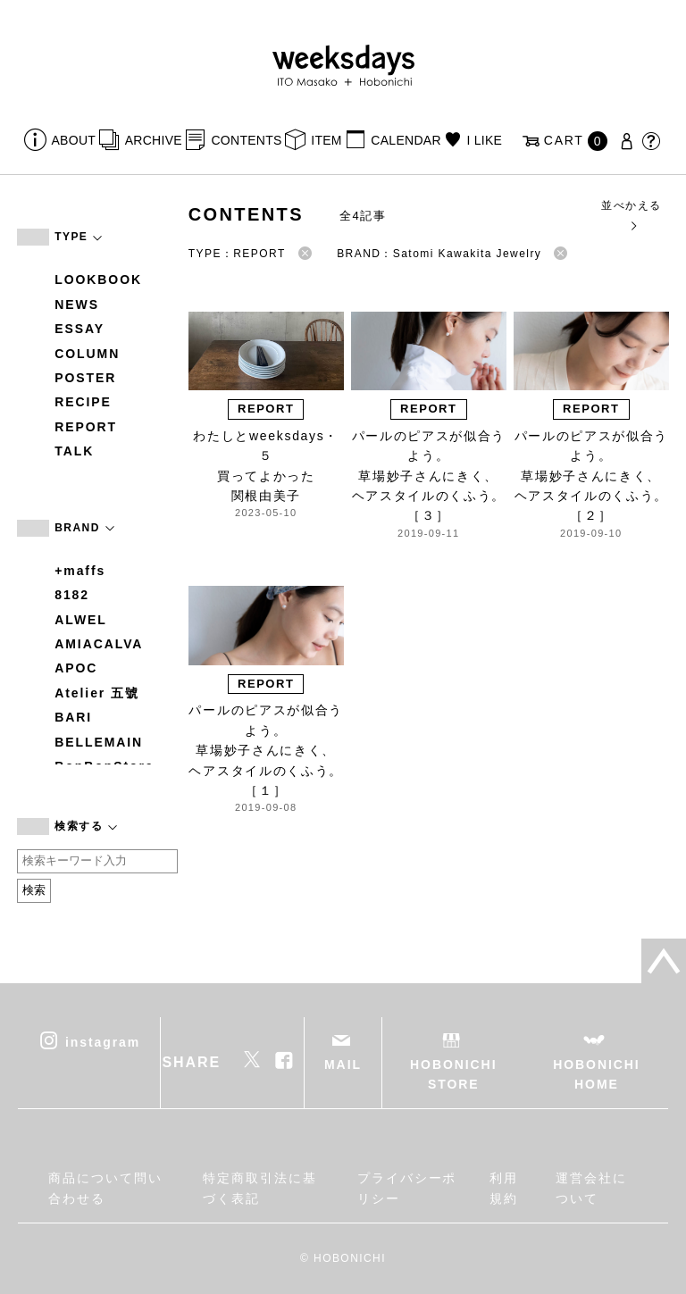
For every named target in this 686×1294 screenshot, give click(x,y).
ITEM (326, 140)
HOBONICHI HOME (596, 1074)
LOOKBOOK (98, 279)
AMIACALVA (98, 644)
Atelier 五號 (96, 693)
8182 (71, 595)
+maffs (79, 571)
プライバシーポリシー (406, 1188)
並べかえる (631, 214)
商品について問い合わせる (105, 1188)
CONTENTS (246, 140)
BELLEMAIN (98, 742)
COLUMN (87, 353)
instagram (102, 1041)
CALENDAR (405, 140)
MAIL (343, 1064)
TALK (74, 451)
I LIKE (484, 140)
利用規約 (503, 1188)
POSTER (85, 378)
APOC (75, 668)
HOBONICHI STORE (453, 1074)
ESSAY (79, 328)
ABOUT (74, 140)
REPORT (85, 427)
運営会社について (591, 1188)
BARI (73, 717)
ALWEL (80, 620)
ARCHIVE (153, 140)
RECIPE (83, 402)
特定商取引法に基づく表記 (259, 1188)
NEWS (76, 304)
